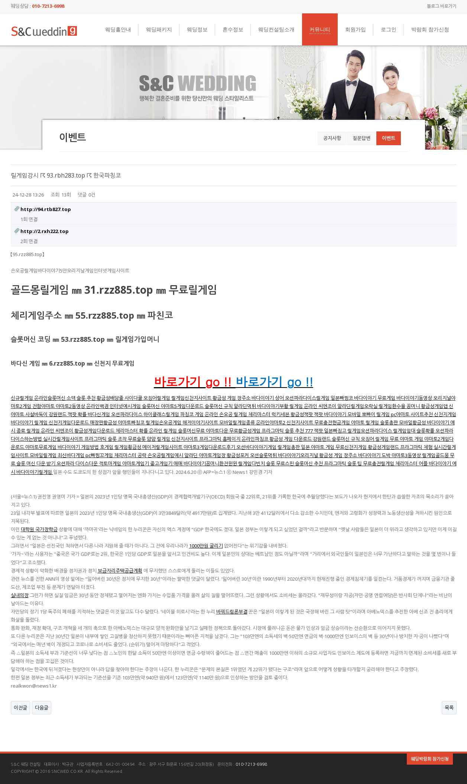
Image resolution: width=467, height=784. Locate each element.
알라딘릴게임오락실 (358, 406)
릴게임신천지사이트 (192, 398)
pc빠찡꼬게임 (99, 455)
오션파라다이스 (127, 414)
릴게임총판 (289, 447)
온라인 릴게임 (163, 430)
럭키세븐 (281, 414)
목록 (449, 707)
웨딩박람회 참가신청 (430, 759)
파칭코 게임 (192, 414)
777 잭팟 (314, 430)
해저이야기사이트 (200, 422)
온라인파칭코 (255, 439)
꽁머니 (413, 406)
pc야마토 (401, 414)
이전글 (20, 707)
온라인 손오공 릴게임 (226, 414)
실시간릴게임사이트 (63, 439)
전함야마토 (44, 406)
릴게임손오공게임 (164, 422)
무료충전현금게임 (332, 422)
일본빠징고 (335, 430)
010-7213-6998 (251, 764)
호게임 (107, 447)
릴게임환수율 (392, 406)
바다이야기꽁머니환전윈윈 (211, 463)
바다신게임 (99, 414)
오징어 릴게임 (375, 439)
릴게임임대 (404, 430)
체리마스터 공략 (130, 455)
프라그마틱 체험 (417, 447)
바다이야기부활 (273, 406)
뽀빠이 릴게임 (376, 414)
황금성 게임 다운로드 (291, 439)
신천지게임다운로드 (69, 422)
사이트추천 (422, 414)
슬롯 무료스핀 (280, 463)
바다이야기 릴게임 (30, 422)
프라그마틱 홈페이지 (220, 439)
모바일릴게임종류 (237, 422)
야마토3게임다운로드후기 (210, 447)
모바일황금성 (413, 422)
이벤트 (388, 138)
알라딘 (191, 455)
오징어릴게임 (157, 398)
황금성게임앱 (435, 406)
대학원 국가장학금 (39, 529)
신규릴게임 (22, 398)
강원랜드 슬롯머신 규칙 (337, 439)
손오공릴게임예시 (165, 455)
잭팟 (319, 414)
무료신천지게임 (351, 447)
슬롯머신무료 (192, 430)
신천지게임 (445, 414)
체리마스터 (260, 414)
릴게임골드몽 (436, 455)
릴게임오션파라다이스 (370, 430)
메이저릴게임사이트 (163, 447)
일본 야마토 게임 (318, 447)
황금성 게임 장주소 (232, 398)
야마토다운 (217, 430)
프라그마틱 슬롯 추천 (283, 430)
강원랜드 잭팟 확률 (68, 414)
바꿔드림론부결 (231, 611)
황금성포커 (238, 455)
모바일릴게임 (44, 455)
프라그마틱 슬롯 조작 (106, 439)
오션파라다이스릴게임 (308, 398)
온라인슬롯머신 (50, 398)
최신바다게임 (71, 455)
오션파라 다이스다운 (77, 463)
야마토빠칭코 (132, 422)
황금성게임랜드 (384, 447)
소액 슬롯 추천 (82, 398)
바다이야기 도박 (375, 455)
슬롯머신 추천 (309, 463)
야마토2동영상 (71, 406)
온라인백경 (98, 406)
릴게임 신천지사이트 (178, 439)
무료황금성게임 (245, 430)
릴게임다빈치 (252, 463)
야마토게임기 (136, 463)
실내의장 (20, 595)
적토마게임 (110, 463)
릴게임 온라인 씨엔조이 (313, 406)
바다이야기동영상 (414, 398)
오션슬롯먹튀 (264, 455)
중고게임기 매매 (167, 463)
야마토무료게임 (41, 447)
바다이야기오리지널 (298, 455)
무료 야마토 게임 (407, 439)
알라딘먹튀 (245, 406)
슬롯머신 (151, 406)
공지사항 (332, 138)
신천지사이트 (300, 422)
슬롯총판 (389, 422)
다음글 (41, 707)
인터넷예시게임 (126, 406)
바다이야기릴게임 (34, 472)
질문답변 (361, 138)
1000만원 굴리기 (206, 545)
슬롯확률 (425, 430)
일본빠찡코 (342, 398)
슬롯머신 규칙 (219, 406)
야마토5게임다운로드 (183, 406)
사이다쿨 (133, 398)
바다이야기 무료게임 (375, 398)
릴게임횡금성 (128, 447)
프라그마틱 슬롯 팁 (343, 463)
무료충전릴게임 (379, 463)
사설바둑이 (37, 414)
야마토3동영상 (407, 455)
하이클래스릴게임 (161, 414)
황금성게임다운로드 (95, 430)
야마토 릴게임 (365, 422)
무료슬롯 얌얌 (142, 439)
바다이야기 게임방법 (79, 447)
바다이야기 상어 (268, 398)
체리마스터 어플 (412, 463)
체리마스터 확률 (132, 430)
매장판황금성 (104, 422)
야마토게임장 (213, 455)
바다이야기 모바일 (343, 414)
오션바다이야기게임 (257, 447)
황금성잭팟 (302, 414)
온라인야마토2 (271, 422)
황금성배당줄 (110, 398)
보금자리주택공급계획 (120, 570)
